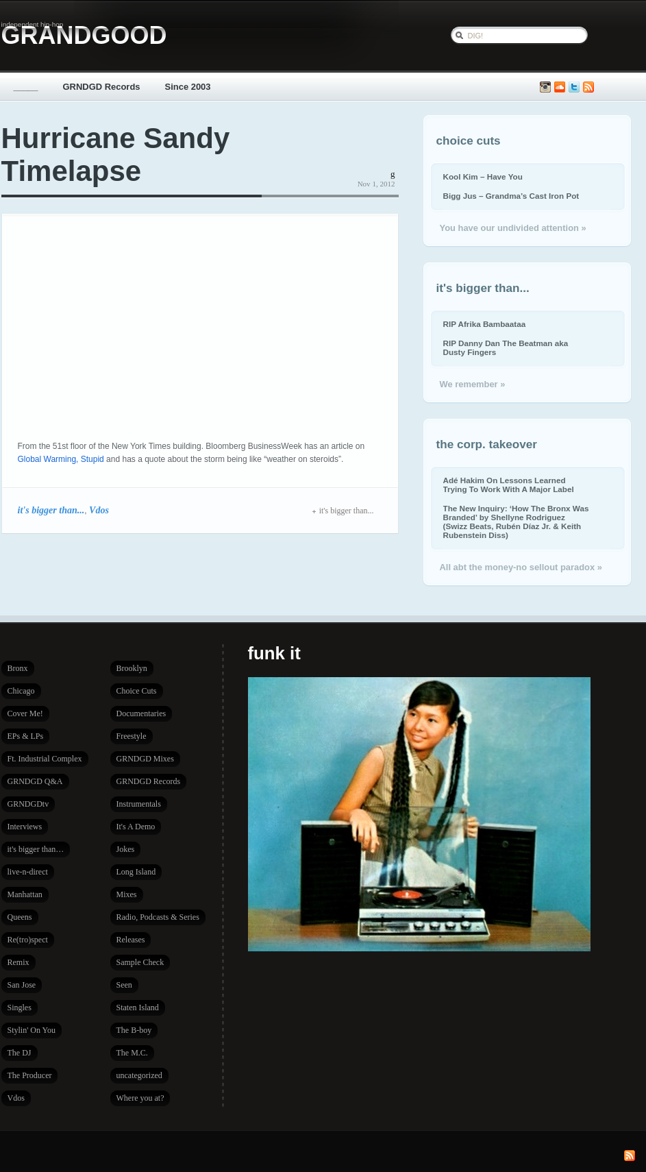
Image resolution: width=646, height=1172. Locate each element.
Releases (130, 939)
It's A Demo (136, 826)
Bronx (18, 668)
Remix (18, 962)
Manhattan (25, 894)
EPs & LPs (26, 736)
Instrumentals (138, 804)
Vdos (99, 509)
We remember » (473, 384)
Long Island (136, 872)
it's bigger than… (36, 849)
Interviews (25, 826)
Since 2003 (188, 87)
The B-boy (134, 1030)
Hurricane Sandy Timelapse (115, 154)
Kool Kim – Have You (483, 176)
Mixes (126, 894)
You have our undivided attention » (513, 228)
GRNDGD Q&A (35, 781)
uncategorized (139, 1075)
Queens (20, 917)
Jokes (125, 849)
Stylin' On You (32, 1030)
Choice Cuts (136, 691)
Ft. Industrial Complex (45, 759)
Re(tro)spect (28, 939)
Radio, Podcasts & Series (157, 917)
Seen (124, 985)
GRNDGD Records (101, 87)
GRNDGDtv (28, 804)
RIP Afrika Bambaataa (484, 323)
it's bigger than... (51, 509)
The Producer (30, 1075)
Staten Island (137, 1007)
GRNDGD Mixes (145, 759)
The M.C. (132, 1053)
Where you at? (140, 1098)
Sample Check (140, 962)
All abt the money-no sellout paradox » (521, 567)
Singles (20, 1007)
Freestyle (131, 736)
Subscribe (588, 87)
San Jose (22, 985)
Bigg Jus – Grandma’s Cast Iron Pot (511, 195)
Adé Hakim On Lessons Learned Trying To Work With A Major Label (508, 484)
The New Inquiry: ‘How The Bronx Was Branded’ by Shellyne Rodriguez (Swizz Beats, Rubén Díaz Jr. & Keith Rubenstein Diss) (516, 521)
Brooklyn (131, 668)
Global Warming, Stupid (61, 459)
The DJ (20, 1053)
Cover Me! (25, 713)
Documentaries (141, 713)
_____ (26, 87)
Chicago (21, 691)
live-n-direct (28, 872)
